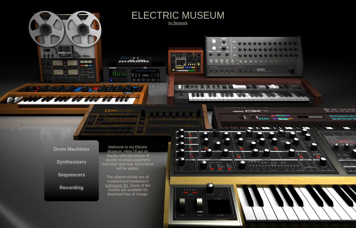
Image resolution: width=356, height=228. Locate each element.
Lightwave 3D (116, 185)
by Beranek (178, 23)
